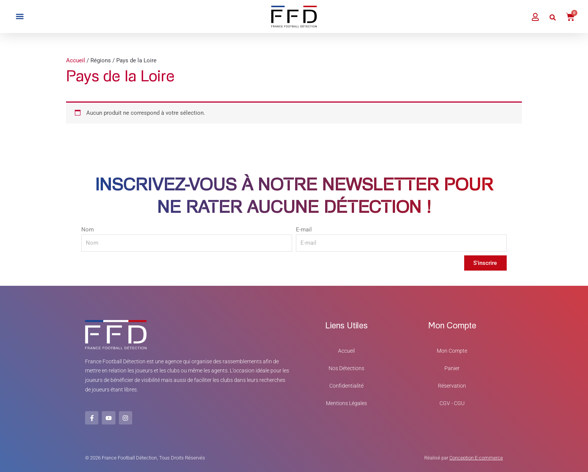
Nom (87, 229)
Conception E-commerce (476, 457)
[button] (19, 16)
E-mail (304, 229)
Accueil (75, 60)
